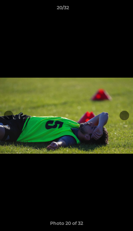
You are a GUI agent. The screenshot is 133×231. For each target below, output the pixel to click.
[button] (110, 9)
